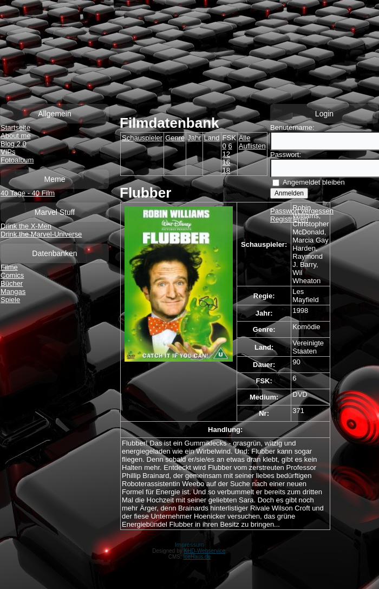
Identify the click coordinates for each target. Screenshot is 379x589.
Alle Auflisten (252, 142)
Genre (175, 138)
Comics (12, 275)
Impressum (189, 544)
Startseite (15, 127)
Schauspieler (142, 138)
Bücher (12, 283)
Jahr (194, 138)
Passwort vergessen (302, 211)
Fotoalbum (17, 160)
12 (226, 154)
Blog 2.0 (14, 144)
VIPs (8, 152)
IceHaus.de (197, 557)
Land (212, 138)
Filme (9, 267)
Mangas (13, 291)
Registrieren (289, 219)
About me (16, 136)
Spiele (10, 300)
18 (226, 170)
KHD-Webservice (205, 551)
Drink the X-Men (26, 226)
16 (226, 162)
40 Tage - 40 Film (28, 193)
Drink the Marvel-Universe (41, 234)
